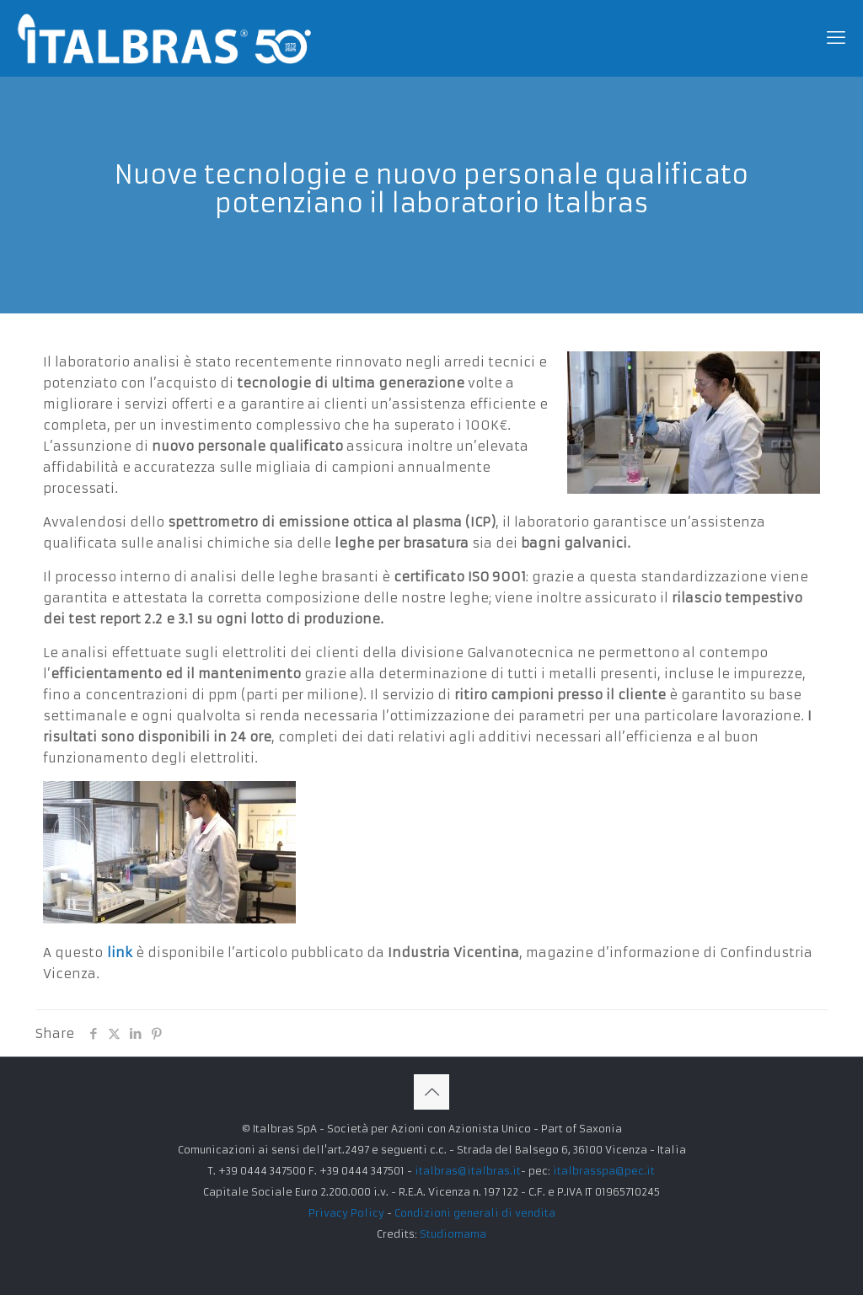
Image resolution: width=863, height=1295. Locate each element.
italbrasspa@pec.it (604, 1170)
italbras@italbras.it (468, 1170)
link (117, 952)
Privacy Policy (346, 1213)
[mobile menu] (836, 38)
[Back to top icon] (431, 1092)
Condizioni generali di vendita (474, 1213)
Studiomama (453, 1234)
